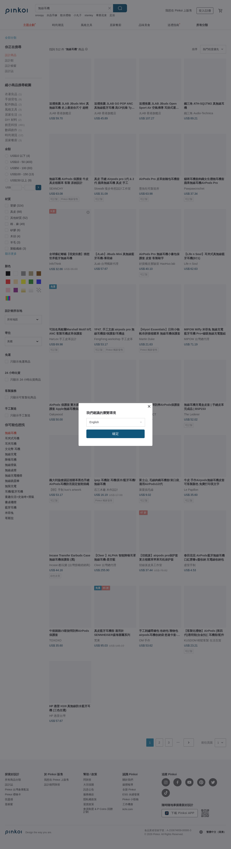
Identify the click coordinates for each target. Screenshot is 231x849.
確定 (115, 433)
